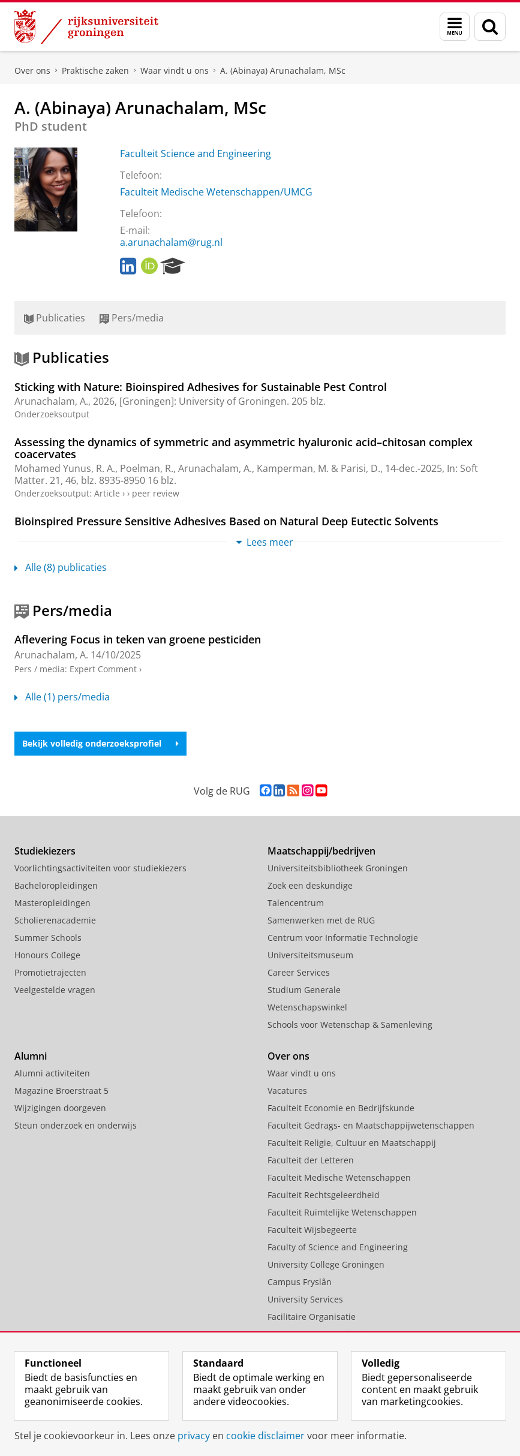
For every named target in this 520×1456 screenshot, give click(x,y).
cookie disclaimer (265, 1435)
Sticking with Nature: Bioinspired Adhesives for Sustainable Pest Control (200, 387)
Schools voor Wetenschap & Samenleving (349, 1024)
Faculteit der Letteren (310, 1160)
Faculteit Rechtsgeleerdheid (323, 1195)
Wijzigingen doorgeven (60, 1108)
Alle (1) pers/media (62, 696)
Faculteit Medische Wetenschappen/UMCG (216, 191)
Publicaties (54, 317)
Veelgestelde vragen (54, 989)
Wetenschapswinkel (307, 1007)
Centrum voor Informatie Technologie (342, 937)
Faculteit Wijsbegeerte (312, 1229)
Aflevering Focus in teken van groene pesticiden (137, 639)
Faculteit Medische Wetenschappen (339, 1177)
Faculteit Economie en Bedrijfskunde (340, 1108)
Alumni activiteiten (52, 1073)
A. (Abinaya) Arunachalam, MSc (282, 70)
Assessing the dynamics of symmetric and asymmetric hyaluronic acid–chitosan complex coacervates (243, 448)
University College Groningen (325, 1264)
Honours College (47, 955)
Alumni (30, 1056)
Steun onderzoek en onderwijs (75, 1125)
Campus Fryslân (299, 1281)
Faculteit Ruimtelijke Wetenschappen (342, 1212)
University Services (305, 1299)
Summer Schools (48, 937)
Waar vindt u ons (174, 70)
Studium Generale (304, 989)
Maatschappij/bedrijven (321, 851)
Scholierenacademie (55, 920)
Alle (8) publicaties (60, 567)
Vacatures (287, 1090)
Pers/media (132, 317)
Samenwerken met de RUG (321, 920)
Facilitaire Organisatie (311, 1316)
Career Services (298, 972)
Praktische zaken (95, 70)
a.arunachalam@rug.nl (171, 242)
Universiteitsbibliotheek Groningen (337, 868)
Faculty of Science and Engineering (337, 1247)
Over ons (32, 70)
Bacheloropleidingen (56, 885)
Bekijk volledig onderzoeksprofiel (100, 743)
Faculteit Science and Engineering (195, 153)
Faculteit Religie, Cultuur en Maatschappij (351, 1142)
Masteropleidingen (52, 903)
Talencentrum (295, 903)
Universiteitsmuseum (310, 955)
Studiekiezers (45, 851)
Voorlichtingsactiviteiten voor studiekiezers (100, 868)
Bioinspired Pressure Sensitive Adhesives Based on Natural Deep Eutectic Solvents (226, 521)
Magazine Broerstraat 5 (61, 1090)
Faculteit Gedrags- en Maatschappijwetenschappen (370, 1125)
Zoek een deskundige (310, 885)
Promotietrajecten (50, 972)
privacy (194, 1435)
